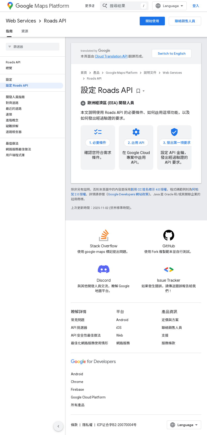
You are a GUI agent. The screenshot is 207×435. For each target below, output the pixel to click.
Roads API (55, 21)
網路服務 (123, 343)
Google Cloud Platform (88, 397)
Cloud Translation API (111, 56)
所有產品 (77, 405)
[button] (107, 103)
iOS (119, 328)
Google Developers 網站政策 (128, 194)
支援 (165, 335)
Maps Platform (42, 6)
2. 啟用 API (136, 142)
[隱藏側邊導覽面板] (58, 426)
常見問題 (77, 320)
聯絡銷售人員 (185, 21)
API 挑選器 (79, 328)
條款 (74, 425)
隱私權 (87, 425)
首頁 (84, 72)
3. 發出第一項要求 (177, 142)
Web (119, 335)
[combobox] (124, 5)
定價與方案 (170, 320)
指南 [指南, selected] (9, 31)
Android (122, 320)
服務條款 (168, 343)
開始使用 (152, 21)
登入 (195, 6)
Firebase (77, 389)
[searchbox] (32, 47)
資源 (24, 31)
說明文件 (150, 72)
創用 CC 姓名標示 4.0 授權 (149, 189)
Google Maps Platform (122, 72)
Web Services (21, 21)
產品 (96, 72)
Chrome (77, 382)
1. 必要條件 (97, 142)
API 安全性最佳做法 (86, 335)
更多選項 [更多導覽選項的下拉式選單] (92, 6)
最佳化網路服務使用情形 (89, 343)
